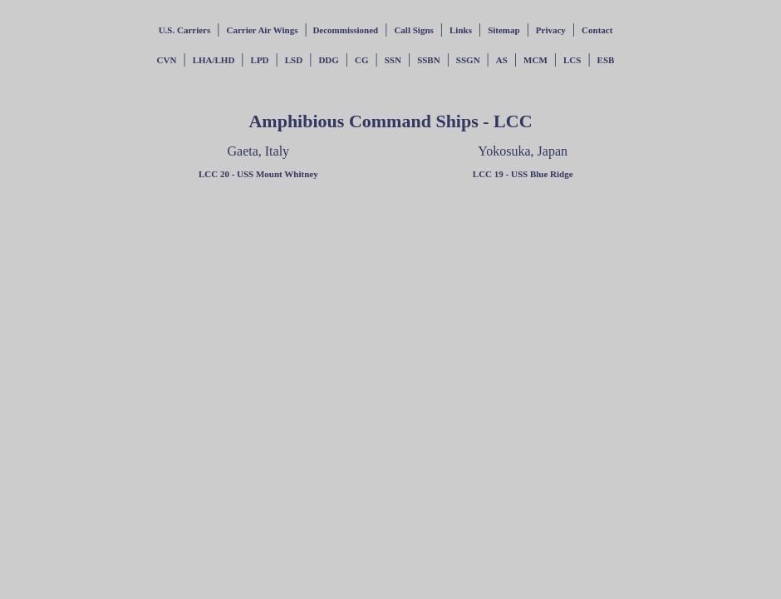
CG (362, 60)
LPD (260, 60)
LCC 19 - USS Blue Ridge (523, 174)
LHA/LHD (214, 60)
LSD (293, 60)
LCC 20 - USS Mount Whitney (258, 174)
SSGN (468, 60)
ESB (606, 60)
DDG (328, 60)
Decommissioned (345, 30)
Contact (597, 30)
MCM (535, 60)
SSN (393, 60)
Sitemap (504, 30)
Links (460, 30)
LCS (572, 60)
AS (502, 60)
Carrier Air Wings (261, 30)
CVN (167, 60)
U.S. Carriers (185, 30)
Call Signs (413, 30)
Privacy (551, 30)
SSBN (428, 60)
